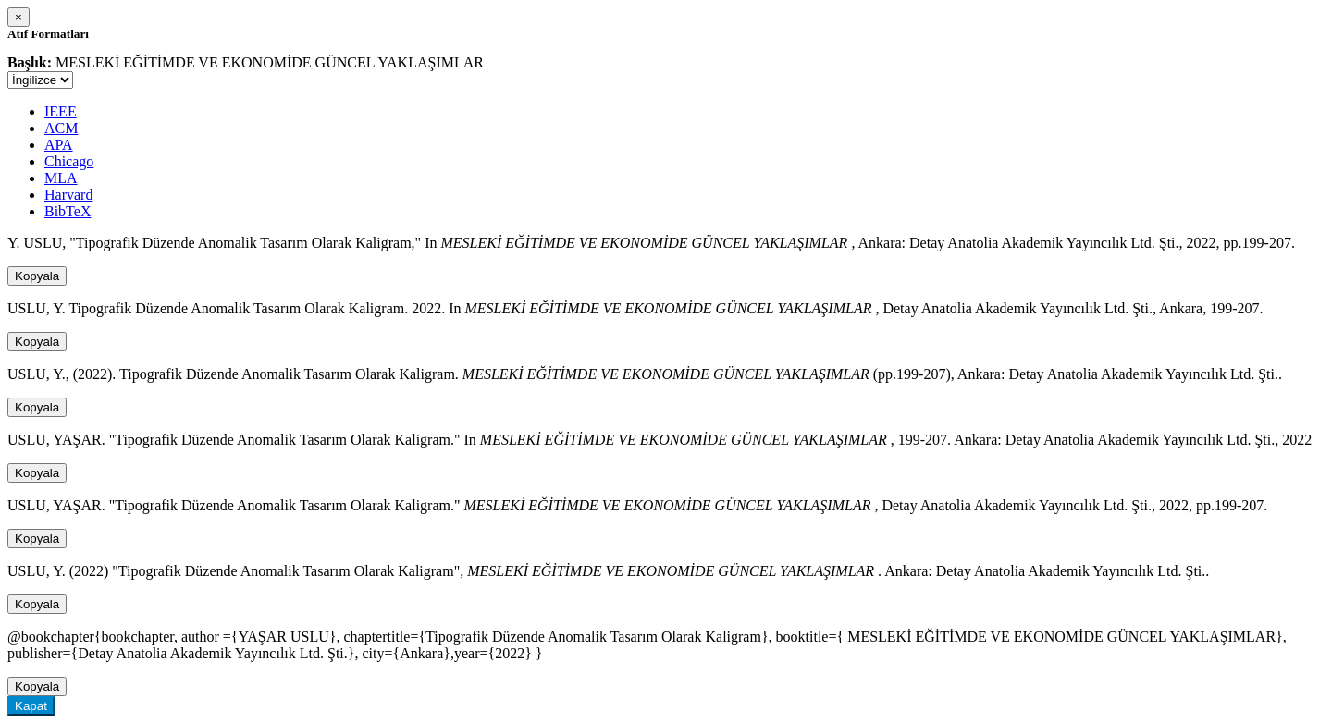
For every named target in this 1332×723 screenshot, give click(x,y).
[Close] (18, 17)
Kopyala (37, 276)
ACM (61, 128)
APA (58, 145)
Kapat (31, 706)
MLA (61, 178)
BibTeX (67, 211)
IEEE (60, 111)
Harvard (68, 194)
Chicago (68, 161)
